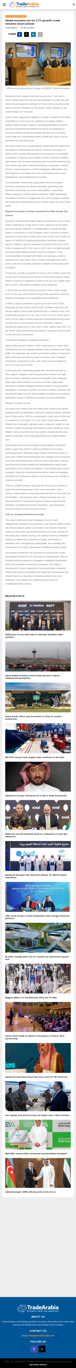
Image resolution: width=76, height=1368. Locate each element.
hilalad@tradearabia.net (41, 1336)
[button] (74, 4)
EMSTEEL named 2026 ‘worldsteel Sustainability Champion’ (36, 1154)
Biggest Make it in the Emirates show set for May (31, 998)
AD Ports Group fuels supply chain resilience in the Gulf (34, 757)
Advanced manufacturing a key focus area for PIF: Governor (36, 1077)
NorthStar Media (38, 1365)
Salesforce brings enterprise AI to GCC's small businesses (36, 796)
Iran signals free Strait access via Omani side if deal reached (37, 1115)
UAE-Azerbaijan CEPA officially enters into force (30, 1192)
